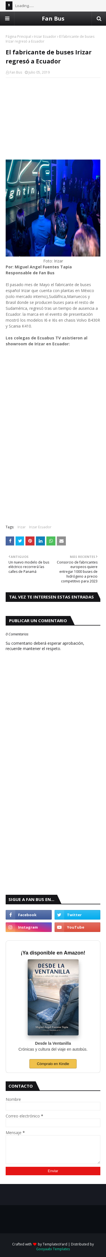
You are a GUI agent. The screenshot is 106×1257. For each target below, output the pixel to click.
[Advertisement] (53, 118)
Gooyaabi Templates (53, 1249)
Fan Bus (53, 18)
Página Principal (18, 36)
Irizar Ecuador (45, 36)
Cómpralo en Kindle (53, 1064)
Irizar (22, 527)
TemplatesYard (55, 1244)
